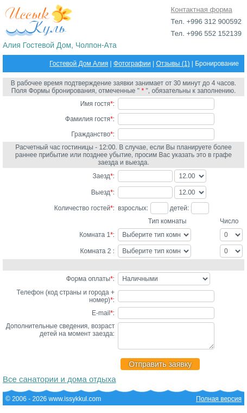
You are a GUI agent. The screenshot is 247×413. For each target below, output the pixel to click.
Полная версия (219, 404)
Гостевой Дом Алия (78, 63)
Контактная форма (201, 9)
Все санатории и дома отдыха (59, 384)
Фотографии (132, 63)
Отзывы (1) (172, 63)
